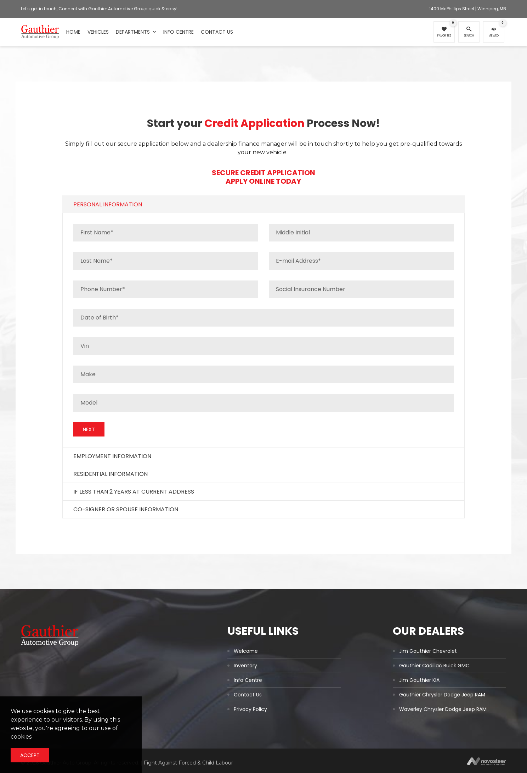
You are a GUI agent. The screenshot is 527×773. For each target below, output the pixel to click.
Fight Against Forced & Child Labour (188, 763)
